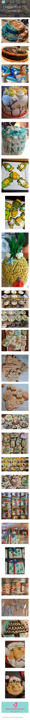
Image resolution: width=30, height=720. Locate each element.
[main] (15, 8)
